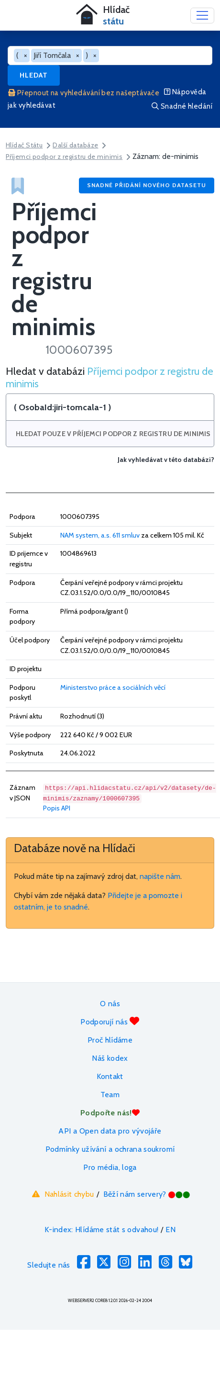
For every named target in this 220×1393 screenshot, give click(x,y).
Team (110, 1094)
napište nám (160, 876)
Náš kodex (110, 1058)
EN (170, 1229)
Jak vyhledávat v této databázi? (166, 460)
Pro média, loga (109, 1167)
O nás (110, 1003)
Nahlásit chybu (62, 1194)
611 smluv (126, 535)
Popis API (56, 808)
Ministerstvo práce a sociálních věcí (112, 687)
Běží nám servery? (147, 1194)
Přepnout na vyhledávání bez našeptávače (83, 93)
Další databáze (75, 145)
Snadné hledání (182, 106)
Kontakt (110, 1076)
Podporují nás (109, 1021)
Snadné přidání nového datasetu (146, 185)
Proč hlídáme (110, 1040)
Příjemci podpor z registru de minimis (64, 156)
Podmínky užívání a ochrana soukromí (110, 1149)
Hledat (34, 75)
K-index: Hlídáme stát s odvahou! (101, 1229)
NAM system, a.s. (85, 535)
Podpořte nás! (110, 1112)
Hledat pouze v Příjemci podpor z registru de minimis (113, 433)
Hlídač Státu (24, 145)
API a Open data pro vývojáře (109, 1130)
